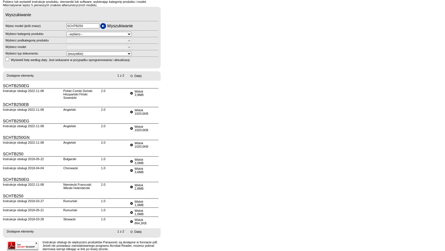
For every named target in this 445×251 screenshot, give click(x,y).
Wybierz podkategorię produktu (27, 40)
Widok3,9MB (139, 93)
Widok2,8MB (139, 186)
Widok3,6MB (139, 170)
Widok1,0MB (139, 203)
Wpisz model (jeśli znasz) (23, 26)
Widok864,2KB (140, 221)
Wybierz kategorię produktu (24, 33)
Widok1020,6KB (141, 111)
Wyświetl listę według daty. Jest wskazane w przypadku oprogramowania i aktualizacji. (71, 60)
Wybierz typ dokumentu (21, 53)
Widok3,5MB (139, 161)
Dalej (138, 76)
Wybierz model (15, 47)
